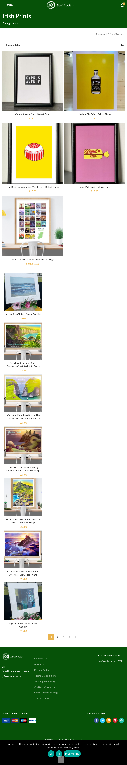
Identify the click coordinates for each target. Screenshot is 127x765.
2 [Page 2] (57, 657)
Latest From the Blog (46, 713)
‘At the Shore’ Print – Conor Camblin (24, 317)
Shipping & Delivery (44, 701)
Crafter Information (45, 707)
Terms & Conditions (45, 695)
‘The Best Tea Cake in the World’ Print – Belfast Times (32, 186)
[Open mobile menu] (8, 5)
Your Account (41, 718)
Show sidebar (13, 45)
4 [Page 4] (69, 657)
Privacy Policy (41, 690)
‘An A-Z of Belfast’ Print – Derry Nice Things (32, 259)
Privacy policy (72, 754)
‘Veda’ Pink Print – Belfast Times (94, 186)
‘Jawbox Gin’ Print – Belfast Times (94, 114)
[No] (61, 759)
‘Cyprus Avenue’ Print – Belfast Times (32, 114)
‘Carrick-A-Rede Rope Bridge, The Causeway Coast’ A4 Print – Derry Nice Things (24, 427)
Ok (51, 754)
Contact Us (40, 679)
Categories (9, 23)
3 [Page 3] (63, 657)
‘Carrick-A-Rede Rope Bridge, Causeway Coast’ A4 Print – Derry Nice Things (24, 372)
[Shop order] (122, 44)
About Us (39, 684)
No (59, 754)
